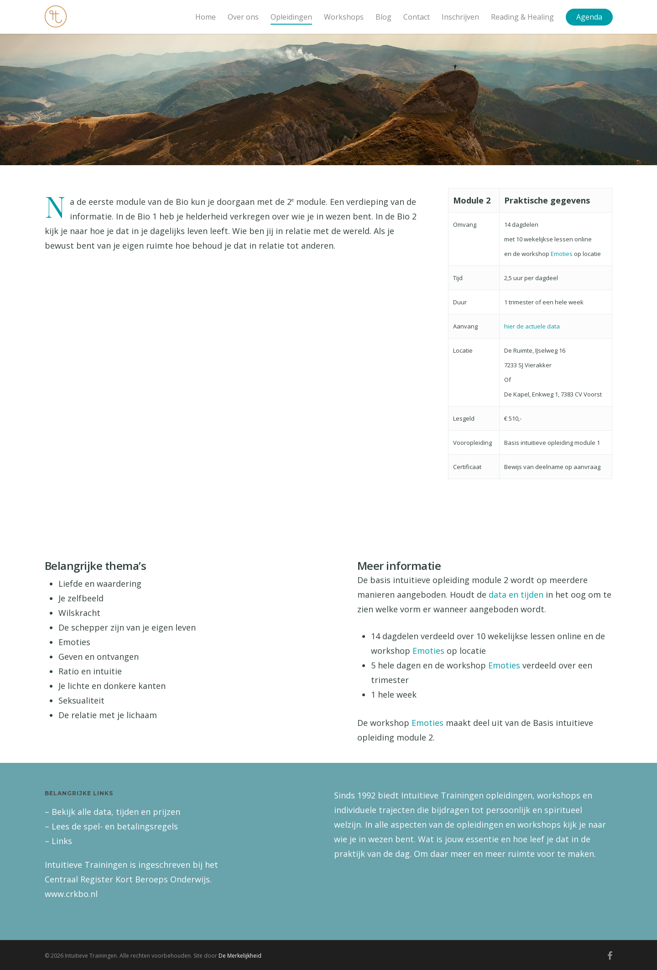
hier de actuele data (532, 326)
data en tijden (516, 594)
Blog (383, 17)
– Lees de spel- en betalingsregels (111, 826)
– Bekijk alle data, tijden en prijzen (112, 811)
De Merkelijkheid (240, 956)
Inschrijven (460, 17)
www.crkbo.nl (71, 893)
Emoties (562, 254)
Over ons (243, 17)
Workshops (344, 17)
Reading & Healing (522, 17)
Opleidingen (291, 17)
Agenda (589, 17)
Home (205, 17)
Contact (416, 17)
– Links (58, 840)
